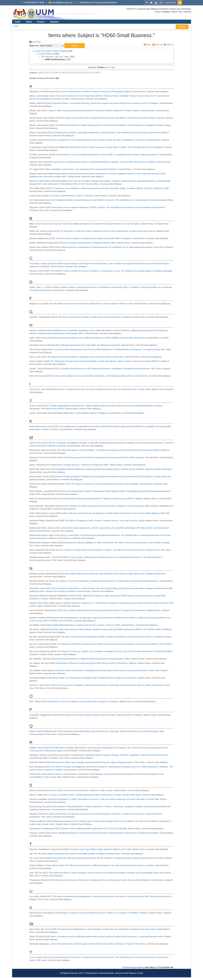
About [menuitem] (29, 22)
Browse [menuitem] (41, 22)
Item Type (111, 67)
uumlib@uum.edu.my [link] (62, 2)
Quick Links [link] (170, 2)
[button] (74, 45)
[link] (147, 3)
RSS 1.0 (156, 44)
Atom (147, 44)
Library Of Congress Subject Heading (51, 51)
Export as (33, 45)
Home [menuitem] (17, 22)
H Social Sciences (46, 54)
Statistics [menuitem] (54, 22)
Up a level (35, 42)
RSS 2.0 (168, 44)
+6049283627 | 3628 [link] (34, 2)
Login (16, 26)
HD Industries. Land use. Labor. (55, 56)
